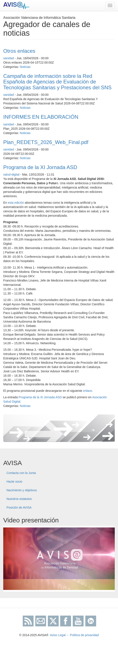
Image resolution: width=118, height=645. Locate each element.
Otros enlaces (19, 51)
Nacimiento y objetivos (21, 490)
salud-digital (11, 174)
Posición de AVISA (19, 507)
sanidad (8, 58)
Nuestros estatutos (19, 499)
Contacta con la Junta (21, 473)
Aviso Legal (58, 635)
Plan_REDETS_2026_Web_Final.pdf (45, 142)
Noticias (25, 67)
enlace (87, 390)
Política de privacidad (84, 635)
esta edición (16, 202)
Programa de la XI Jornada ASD (40, 167)
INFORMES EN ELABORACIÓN (40, 117)
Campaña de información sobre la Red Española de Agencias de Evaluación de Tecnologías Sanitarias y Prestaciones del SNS (57, 81)
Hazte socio (14, 481)
